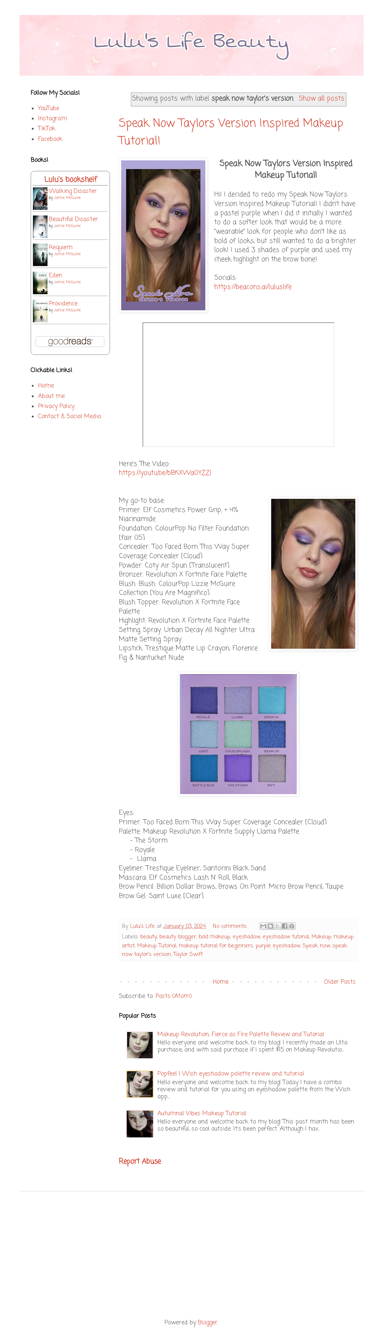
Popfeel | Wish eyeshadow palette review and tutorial (230, 1074)
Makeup (321, 937)
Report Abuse (140, 1161)
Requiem (61, 247)
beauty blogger (177, 937)
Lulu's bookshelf (70, 179)
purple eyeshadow (277, 946)
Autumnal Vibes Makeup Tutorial (201, 1113)
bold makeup (214, 937)
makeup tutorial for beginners (216, 946)
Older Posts (340, 982)
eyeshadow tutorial (286, 937)
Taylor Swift (188, 954)
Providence (63, 303)
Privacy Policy (56, 406)
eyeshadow (246, 937)
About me (51, 396)
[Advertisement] (191, 1255)
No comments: (231, 926)
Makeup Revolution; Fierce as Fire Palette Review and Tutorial (240, 1034)
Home (221, 982)
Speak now (316, 946)
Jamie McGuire (67, 198)
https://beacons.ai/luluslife (253, 287)
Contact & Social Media (69, 416)
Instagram (52, 118)
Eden (55, 275)
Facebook (50, 139)
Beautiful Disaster (73, 219)
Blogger (208, 1322)
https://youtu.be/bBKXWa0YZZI (165, 473)
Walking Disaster (73, 191)
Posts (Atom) (174, 996)
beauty (148, 937)
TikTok (46, 128)
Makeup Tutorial (156, 946)
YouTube (48, 108)
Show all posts (321, 99)
